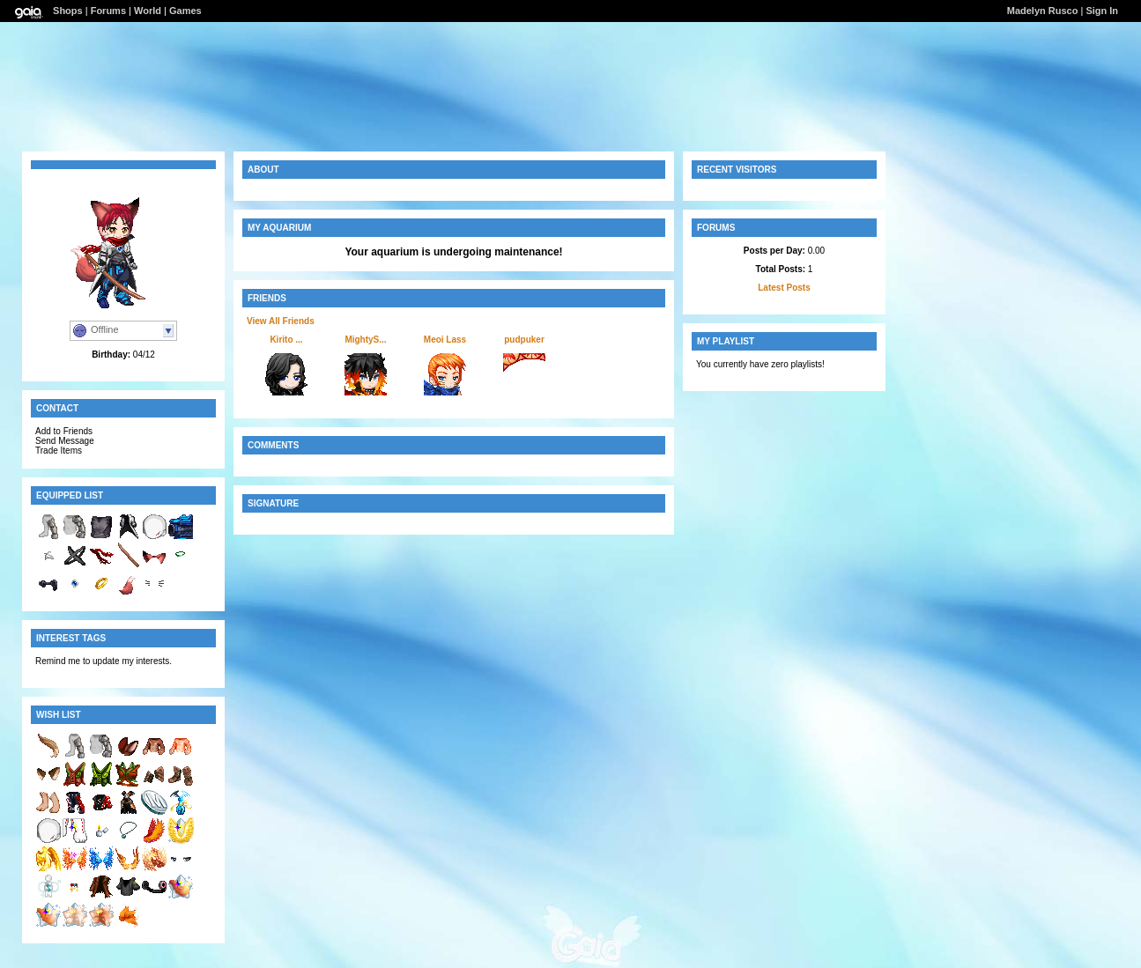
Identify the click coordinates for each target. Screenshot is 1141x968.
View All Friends (281, 321)
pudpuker (524, 339)
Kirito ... (286, 339)
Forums (108, 10)
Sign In (1101, 10)
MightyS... (365, 339)
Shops (68, 10)
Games (185, 10)
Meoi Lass (445, 339)
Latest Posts (784, 287)
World (147, 10)
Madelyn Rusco (1042, 10)
